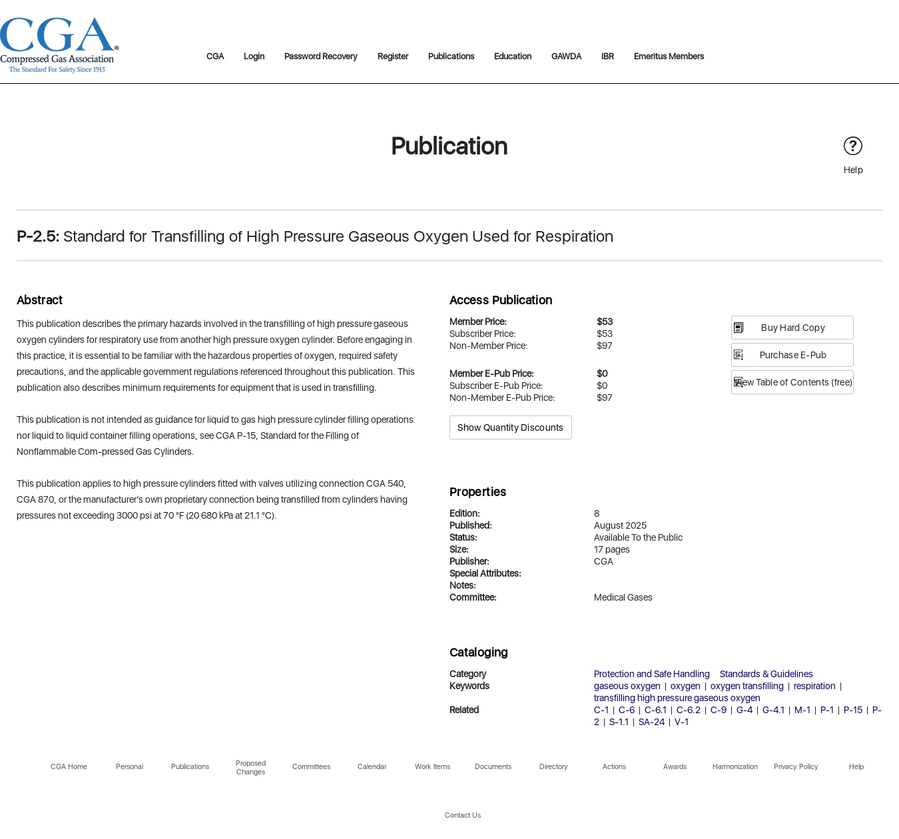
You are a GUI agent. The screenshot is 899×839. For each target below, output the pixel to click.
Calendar (372, 766)
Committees (311, 766)
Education (512, 56)
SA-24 (652, 721)
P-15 (853, 709)
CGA (215, 56)
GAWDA (566, 56)
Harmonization (735, 766)
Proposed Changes (251, 767)
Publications (451, 56)
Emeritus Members (669, 56)
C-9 (719, 709)
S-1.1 (619, 721)
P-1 (827, 709)
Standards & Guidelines (766, 674)
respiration (815, 686)
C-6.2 (689, 709)
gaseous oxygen (627, 686)
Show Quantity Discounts (510, 427)
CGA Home (69, 766)
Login (254, 56)
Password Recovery (321, 56)
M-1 (802, 709)
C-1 (601, 709)
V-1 (682, 721)
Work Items (432, 766)
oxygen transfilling (747, 686)
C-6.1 (656, 709)
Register (393, 56)
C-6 (627, 709)
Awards (675, 766)
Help (856, 766)
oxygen (686, 686)
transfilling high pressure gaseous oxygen (677, 698)
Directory (553, 766)
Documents (493, 766)
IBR (607, 56)
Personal (129, 766)
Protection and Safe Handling (652, 674)
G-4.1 (773, 709)
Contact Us (463, 815)
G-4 (744, 709)
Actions (614, 766)
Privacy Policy (796, 766)
